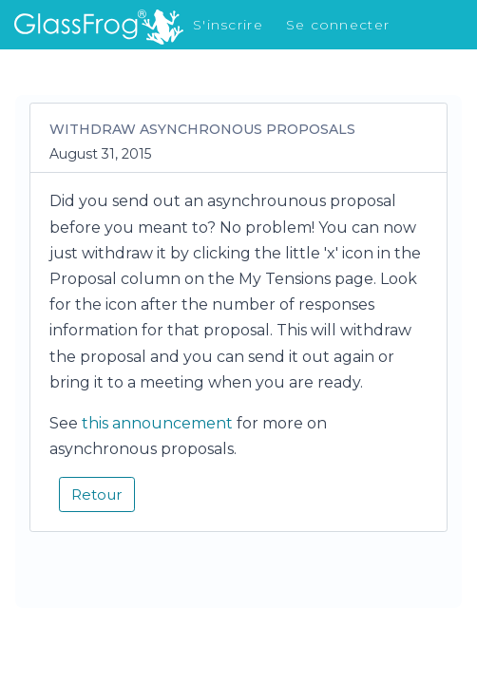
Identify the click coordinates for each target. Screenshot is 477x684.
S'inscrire (228, 24)
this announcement (157, 423)
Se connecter (338, 24)
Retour (97, 494)
